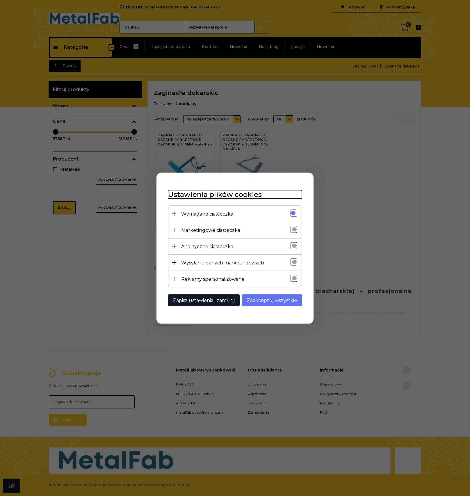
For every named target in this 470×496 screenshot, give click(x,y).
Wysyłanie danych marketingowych (222, 262)
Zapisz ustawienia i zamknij (204, 300)
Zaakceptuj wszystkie (272, 300)
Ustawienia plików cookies (215, 194)
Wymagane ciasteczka (207, 213)
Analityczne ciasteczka (207, 246)
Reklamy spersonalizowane (213, 279)
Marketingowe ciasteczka (210, 230)
